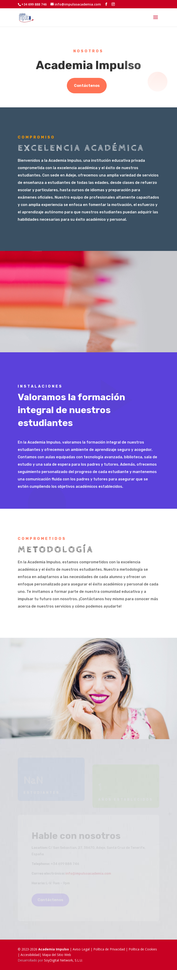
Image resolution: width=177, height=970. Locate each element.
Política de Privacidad (109, 949)
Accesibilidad (30, 954)
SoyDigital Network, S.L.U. (63, 960)
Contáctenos (87, 85)
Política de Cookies (143, 949)
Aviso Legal (81, 949)
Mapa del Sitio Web (56, 954)
